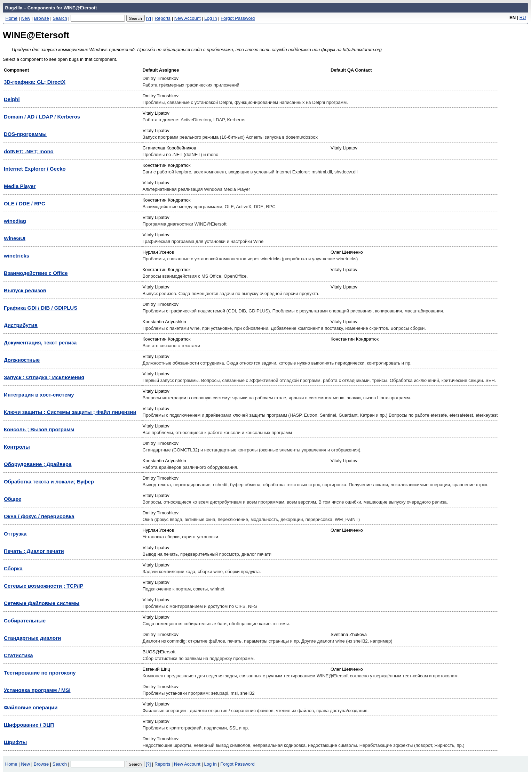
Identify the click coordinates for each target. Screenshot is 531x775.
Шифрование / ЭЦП (29, 725)
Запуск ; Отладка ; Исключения (44, 377)
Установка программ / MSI (37, 690)
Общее (12, 499)
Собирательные (25, 620)
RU (523, 17)
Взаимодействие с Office (36, 273)
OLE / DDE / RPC (24, 203)
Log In (210, 18)
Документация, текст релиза (40, 342)
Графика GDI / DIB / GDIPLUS (40, 308)
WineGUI (14, 238)
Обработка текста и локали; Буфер (49, 481)
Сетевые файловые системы (41, 603)
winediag (15, 221)
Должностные (22, 360)
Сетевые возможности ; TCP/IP (43, 586)
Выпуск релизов (25, 290)
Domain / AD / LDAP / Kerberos (42, 117)
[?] (148, 18)
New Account (187, 18)
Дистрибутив (21, 325)
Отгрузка (15, 534)
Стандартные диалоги (32, 638)
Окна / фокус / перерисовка (39, 516)
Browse (41, 18)
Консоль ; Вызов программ (39, 429)
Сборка (13, 568)
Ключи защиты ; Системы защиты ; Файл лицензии (70, 412)
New (25, 18)
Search (60, 18)
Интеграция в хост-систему (39, 395)
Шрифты (15, 742)
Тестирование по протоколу (40, 673)
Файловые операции (31, 707)
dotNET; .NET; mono (29, 151)
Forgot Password (238, 18)
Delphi (12, 99)
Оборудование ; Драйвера (38, 464)
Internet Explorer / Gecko (35, 169)
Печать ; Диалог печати (34, 551)
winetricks (16, 256)
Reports (163, 18)
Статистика (18, 655)
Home (12, 18)
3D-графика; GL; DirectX (34, 82)
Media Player (19, 186)
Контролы (17, 447)
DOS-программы (25, 134)
